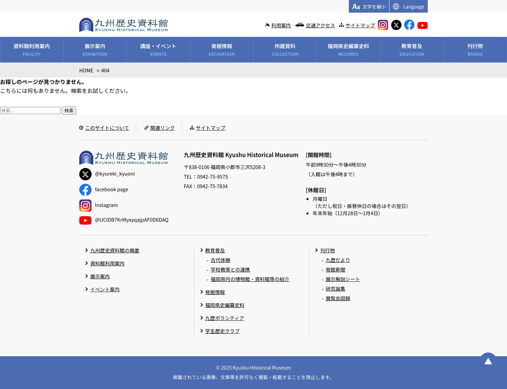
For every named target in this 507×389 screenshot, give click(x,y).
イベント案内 (105, 289)
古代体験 (221, 259)
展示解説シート (343, 278)
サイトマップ (360, 25)
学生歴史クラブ (222, 330)
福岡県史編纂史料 (225, 304)
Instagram (98, 204)
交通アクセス (320, 25)
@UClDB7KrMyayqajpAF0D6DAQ (123, 219)
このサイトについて (107, 127)
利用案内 (281, 25)
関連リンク (162, 127)
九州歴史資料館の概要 (114, 250)
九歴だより (338, 259)
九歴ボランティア (224, 317)
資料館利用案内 (107, 263)
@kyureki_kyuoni (107, 173)
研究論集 (335, 288)
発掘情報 (215, 291)
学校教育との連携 (230, 269)
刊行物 (327, 250)
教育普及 (215, 250)
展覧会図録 (338, 298)
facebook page (103, 189)
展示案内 (100, 276)
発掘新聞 (335, 269)
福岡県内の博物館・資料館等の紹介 (250, 278)
